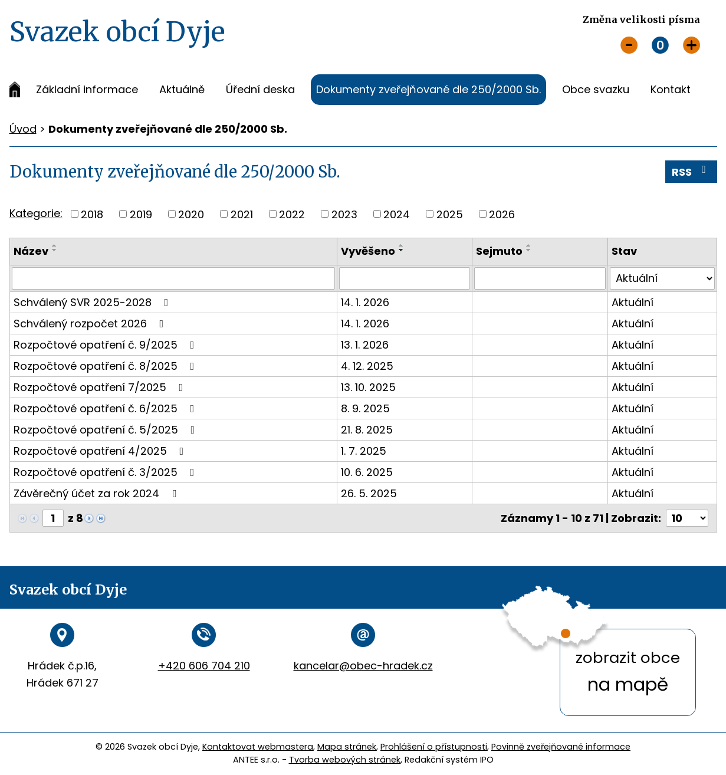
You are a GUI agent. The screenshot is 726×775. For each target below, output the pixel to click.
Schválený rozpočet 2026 (91, 323)
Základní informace (87, 89)
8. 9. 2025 (365, 408)
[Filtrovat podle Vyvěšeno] (405, 278)
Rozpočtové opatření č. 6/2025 (106, 408)
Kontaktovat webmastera (257, 747)
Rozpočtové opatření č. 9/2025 (106, 344)
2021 (242, 213)
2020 (191, 213)
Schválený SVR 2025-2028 (93, 302)
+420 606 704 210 (204, 665)
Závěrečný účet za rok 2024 (97, 493)
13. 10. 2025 (368, 387)
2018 (92, 213)
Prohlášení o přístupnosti (433, 747)
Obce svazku (595, 89)
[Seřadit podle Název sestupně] (54, 250)
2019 (141, 213)
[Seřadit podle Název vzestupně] (54, 245)
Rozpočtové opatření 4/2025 (101, 451)
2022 (292, 213)
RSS (691, 171)
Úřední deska (260, 89)
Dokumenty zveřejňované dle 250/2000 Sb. (428, 89)
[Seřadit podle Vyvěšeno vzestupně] (401, 245)
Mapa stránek (346, 747)
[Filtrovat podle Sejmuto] (540, 278)
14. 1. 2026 (365, 302)
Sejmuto (499, 251)
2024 (396, 213)
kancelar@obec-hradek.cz (363, 665)
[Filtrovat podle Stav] (662, 278)
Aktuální (632, 302)
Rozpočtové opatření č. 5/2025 (107, 429)
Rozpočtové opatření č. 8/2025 (106, 366)
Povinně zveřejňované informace (560, 747)
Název (31, 251)
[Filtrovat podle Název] (173, 278)
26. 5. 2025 (369, 493)
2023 (344, 213)
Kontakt (671, 89)
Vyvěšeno (368, 251)
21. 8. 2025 (367, 429)
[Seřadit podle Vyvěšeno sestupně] (401, 250)
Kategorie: (36, 213)
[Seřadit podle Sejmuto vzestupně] (529, 245)
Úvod (14, 89)
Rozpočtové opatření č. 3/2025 (106, 472)
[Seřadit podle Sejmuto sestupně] (529, 250)
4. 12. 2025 (367, 366)
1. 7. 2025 (363, 451)
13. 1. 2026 (365, 344)
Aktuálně (182, 89)
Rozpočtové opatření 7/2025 (101, 387)
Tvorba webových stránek (344, 760)
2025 (449, 213)
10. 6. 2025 (367, 472)
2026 (502, 213)
